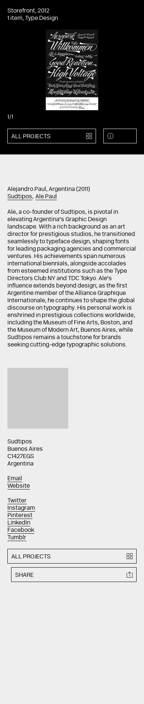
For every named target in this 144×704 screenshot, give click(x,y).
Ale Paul (46, 197)
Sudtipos (19, 197)
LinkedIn (18, 523)
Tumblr (16, 538)
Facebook (20, 530)
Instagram (21, 508)
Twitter (17, 501)
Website (18, 486)
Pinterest (19, 516)
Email (14, 479)
